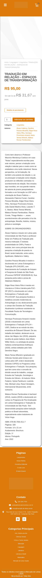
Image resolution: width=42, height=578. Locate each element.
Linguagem (14, 62)
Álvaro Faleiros (22, 128)
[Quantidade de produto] (7, 120)
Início (6, 62)
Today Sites (27, 576)
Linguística (23, 62)
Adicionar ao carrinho (23, 119)
